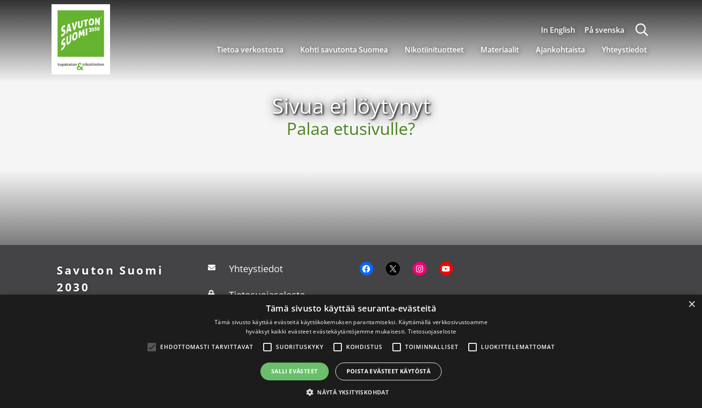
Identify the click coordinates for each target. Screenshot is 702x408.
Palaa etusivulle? (351, 128)
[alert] (351, 351)
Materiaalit (499, 50)
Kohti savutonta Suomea (344, 50)
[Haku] (642, 29)
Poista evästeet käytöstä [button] (389, 371)
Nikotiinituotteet (434, 50)
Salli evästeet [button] (294, 371)
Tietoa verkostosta (250, 50)
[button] (351, 392)
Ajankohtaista (560, 50)
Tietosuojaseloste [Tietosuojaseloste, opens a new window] (432, 331)
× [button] (691, 304)
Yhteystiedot (624, 50)
